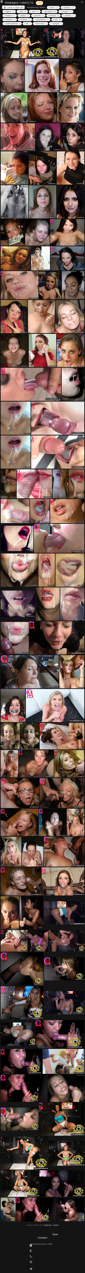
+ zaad (53, 7)
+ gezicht (38, 16)
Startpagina (11, 2)
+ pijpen (9, 12)
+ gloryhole (49, 12)
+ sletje (24, 16)
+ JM (27, 24)
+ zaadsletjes (41, 20)
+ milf (22, 12)
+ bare (34, 12)
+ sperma (68, 16)
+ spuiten (9, 20)
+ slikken (68, 7)
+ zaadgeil (56, 24)
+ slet (57, 20)
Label (23, 2)
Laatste (56, 1225)
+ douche (53, 16)
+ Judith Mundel (12, 24)
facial (39, 3)
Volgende (47, 1225)
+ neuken (9, 16)
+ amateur (66, 12)
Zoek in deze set (15, 7)
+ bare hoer (41, 24)
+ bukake (24, 20)
